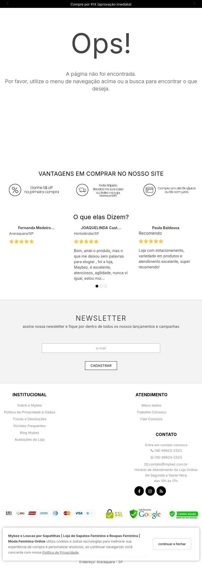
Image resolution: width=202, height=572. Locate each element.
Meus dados (151, 405)
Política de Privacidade (60, 552)
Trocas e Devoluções (30, 419)
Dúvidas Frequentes (29, 426)
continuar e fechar (172, 544)
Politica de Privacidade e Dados (29, 412)
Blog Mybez (29, 432)
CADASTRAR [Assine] (101, 365)
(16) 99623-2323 (166, 450)
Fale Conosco (151, 419)
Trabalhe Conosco (151, 412)
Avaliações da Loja (29, 439)
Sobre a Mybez (29, 405)
